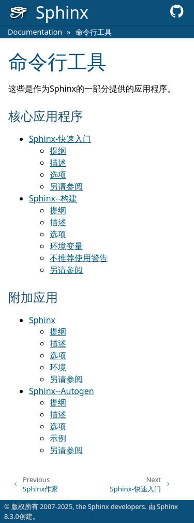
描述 (58, 162)
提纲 (58, 150)
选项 (58, 174)
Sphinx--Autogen (61, 391)
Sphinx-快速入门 (60, 138)
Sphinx (42, 320)
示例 (58, 438)
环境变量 (66, 246)
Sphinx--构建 (53, 198)
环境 (58, 367)
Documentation (35, 32)
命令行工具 (94, 32)
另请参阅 (66, 186)
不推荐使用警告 (79, 258)
